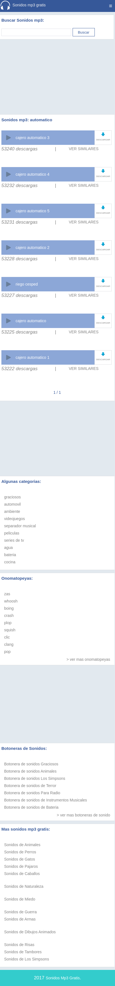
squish (9, 630)
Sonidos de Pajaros (21, 866)
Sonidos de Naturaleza (24, 886)
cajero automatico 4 (32, 174)
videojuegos (14, 518)
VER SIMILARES (83, 149)
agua (8, 547)
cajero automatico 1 (32, 357)
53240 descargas (19, 149)
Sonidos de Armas (20, 919)
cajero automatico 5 (32, 211)
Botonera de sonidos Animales (30, 771)
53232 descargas (19, 185)
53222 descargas (19, 368)
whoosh (10, 601)
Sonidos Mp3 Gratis (63, 978)
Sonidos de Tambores (23, 952)
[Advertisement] (57, 70)
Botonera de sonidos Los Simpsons (34, 778)
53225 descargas (19, 332)
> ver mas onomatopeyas (88, 659)
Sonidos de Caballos (22, 873)
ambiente (12, 511)
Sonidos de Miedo (19, 899)
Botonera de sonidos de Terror (30, 785)
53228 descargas (19, 258)
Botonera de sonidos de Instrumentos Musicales (45, 800)
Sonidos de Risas (19, 944)
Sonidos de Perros (20, 852)
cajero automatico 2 (32, 247)
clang (8, 644)
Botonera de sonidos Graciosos (31, 764)
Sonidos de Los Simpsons (26, 959)
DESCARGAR (103, 139)
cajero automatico (31, 321)
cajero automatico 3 (32, 137)
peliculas (11, 533)
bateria (10, 555)
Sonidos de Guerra (20, 912)
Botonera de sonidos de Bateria (31, 807)
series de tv (14, 540)
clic (7, 637)
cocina (9, 562)
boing (9, 608)
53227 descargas (19, 295)
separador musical (20, 526)
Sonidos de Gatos (19, 859)
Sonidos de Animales (22, 845)
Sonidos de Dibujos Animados (30, 932)
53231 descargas (19, 222)
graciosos (12, 497)
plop (7, 623)
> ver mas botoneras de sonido (83, 815)
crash (9, 615)
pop (7, 651)
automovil (12, 504)
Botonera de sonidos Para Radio (32, 793)
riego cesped (27, 284)
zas (7, 594)
